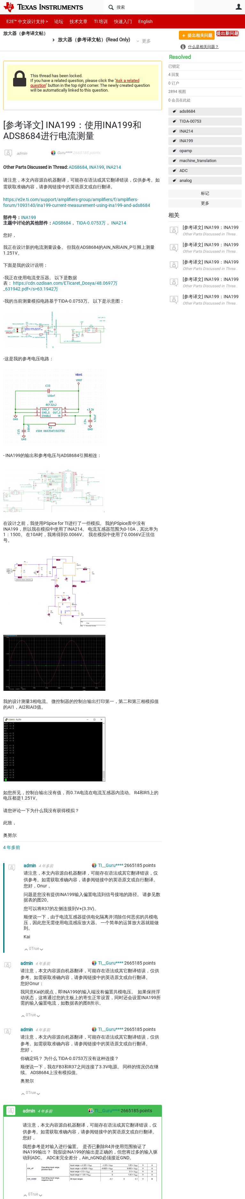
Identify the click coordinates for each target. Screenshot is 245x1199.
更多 (149, 41)
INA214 (186, 131)
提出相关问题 (197, 36)
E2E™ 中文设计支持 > (25, 21)
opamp (186, 150)
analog (186, 180)
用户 (238, 7)
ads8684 (187, 111)
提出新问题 (227, 33)
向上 (26, 950)
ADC (184, 170)
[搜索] (149, 7)
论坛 (55, 21)
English (137, 21)
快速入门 (116, 21)
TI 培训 (95, 21)
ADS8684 (78, 167)
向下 (41, 950)
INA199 (186, 140)
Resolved (180, 57)
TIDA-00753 (190, 121)
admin (22, 153)
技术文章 (74, 21)
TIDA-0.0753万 (91, 222)
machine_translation (198, 160)
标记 (205, 193)
